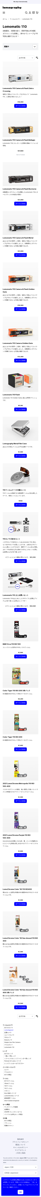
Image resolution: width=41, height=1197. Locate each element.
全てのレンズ (8, 1053)
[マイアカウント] (30, 13)
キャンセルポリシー (20, 1147)
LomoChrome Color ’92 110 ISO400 (17, 889)
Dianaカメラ (8, 1040)
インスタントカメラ (9, 1067)
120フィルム (8, 1086)
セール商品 (6, 1104)
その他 (5, 1118)
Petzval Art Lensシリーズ (12, 1061)
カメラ (6, 1070)
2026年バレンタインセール (13, 1112)
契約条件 (20, 1139)
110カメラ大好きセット (11, 539)
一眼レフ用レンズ (10, 1056)
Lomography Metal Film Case (15, 444)
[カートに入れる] (20, 106)
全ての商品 (7, 1074)
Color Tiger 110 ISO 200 (12, 737)
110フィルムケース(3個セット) (14, 490)
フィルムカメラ (15, 19)
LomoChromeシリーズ (11, 1096)
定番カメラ (7, 1032)
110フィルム (8, 1088)
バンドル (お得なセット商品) (13, 1114)
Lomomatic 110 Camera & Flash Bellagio (19, 140)
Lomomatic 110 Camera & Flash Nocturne (19, 189)
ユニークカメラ (9, 1035)
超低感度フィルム (10, 1098)
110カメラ (7, 1037)
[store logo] (20, 7)
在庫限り (7, 1109)
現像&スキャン (9, 1125)
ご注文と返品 (20, 1153)
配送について (20, 1145)
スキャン (7, 1091)
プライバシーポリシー (20, 1142)
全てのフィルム (9, 1081)
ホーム (5, 19)
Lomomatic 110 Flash (11, 395)
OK (20, 1192)
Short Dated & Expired (11, 1100)
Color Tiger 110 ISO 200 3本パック (16, 691)
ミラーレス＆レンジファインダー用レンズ (17, 1058)
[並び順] (26, 58)
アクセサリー (8, 1045)
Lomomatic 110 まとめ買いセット (15, 595)
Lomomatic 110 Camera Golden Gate (18, 343)
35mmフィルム (9, 1083)
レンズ (5, 1051)
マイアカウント (20, 1150)
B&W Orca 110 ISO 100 (12, 644)
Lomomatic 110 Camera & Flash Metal (18, 238)
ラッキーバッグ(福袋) (11, 1107)
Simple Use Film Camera (12, 1042)
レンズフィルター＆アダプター (14, 1063)
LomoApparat (8, 1030)
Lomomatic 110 (9, 1047)
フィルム (5, 1078)
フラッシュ (7, 1123)
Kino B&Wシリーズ (10, 1093)
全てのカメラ (8, 1027)
